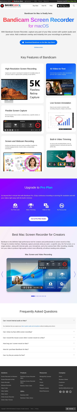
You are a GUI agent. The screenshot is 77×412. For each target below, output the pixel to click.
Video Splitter (4, 391)
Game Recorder (5, 382)
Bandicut (28, 1)
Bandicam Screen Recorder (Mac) (27, 382)
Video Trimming (30, 210)
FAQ (51, 5)
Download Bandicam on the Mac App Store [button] (38, 42)
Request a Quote (44, 388)
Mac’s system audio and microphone (31, 326)
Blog (41, 379)
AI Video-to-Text (57, 69)
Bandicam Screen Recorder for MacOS (11, 6)
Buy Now (35, 5)
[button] (3, 274)
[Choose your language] (70, 409)
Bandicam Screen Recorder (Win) (27, 377)
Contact (61, 385)
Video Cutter (4, 388)
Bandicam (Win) (6, 1)
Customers (62, 382)
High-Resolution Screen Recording (20, 69)
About (60, 376)
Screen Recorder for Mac (8, 379)
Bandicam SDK (24, 395)
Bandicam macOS (66, 1)
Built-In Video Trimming (60, 139)
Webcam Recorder (6, 385)
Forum (40, 1)
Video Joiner (4, 394)
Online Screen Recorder (7, 397)
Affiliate (42, 385)
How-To (44, 5)
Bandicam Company (16, 409)
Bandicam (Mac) (18, 1)
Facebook (60, 392)
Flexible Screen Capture (16, 111)
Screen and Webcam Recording (19, 141)
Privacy (36, 409)
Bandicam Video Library (26, 398)
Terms (32, 409)
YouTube (70, 392)
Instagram (64, 392)
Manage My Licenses (45, 376)
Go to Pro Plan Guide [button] (38, 219)
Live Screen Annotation (60, 103)
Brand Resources (44, 391)
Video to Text (46, 210)
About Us (46, 1)
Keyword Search (73, 5)
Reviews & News (63, 379)
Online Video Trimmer (7, 400)
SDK (35, 1)
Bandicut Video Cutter (26, 386)
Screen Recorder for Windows (9, 376)
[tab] (38, 321)
